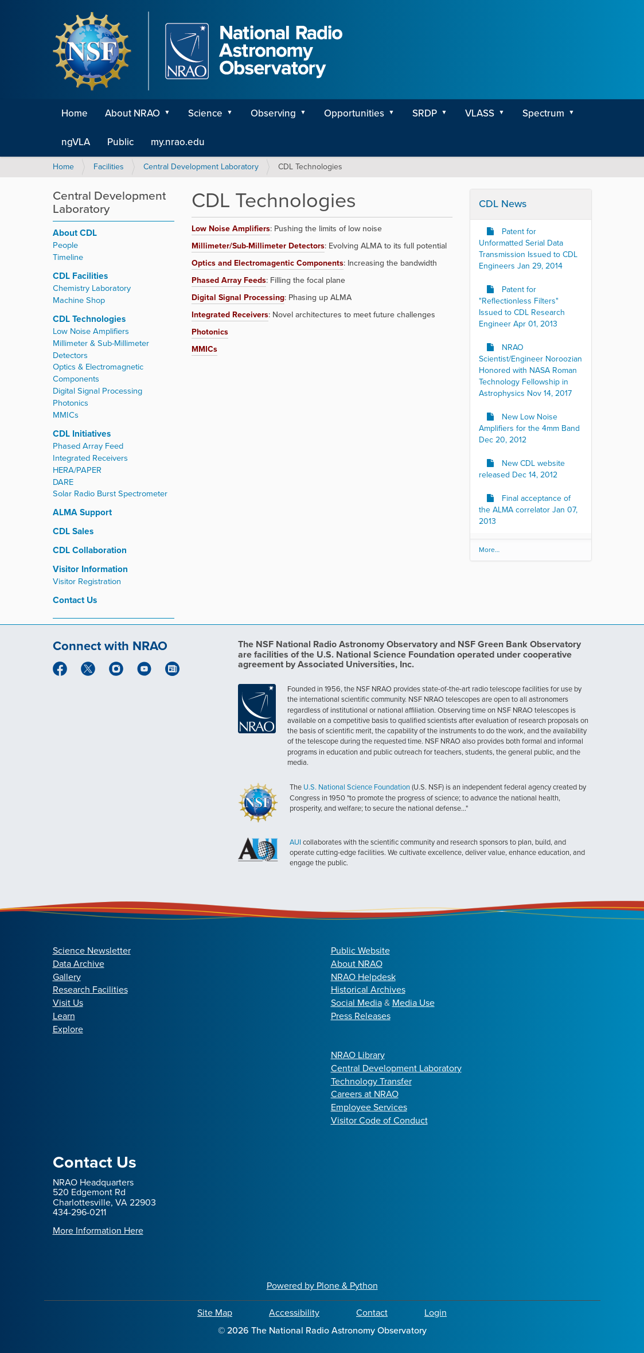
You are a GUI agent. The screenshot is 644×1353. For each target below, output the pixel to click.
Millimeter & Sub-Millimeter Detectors (101, 349)
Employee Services (369, 1107)
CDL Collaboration (90, 550)
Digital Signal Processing (97, 390)
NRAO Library (358, 1055)
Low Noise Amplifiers (91, 331)
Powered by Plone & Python (322, 1285)
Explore (68, 1029)
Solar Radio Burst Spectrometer (110, 493)
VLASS (479, 113)
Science (205, 113)
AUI (295, 842)
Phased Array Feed (88, 446)
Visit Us (68, 1002)
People (65, 245)
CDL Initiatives (82, 433)
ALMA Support (82, 512)
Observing (273, 113)
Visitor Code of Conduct (379, 1120)
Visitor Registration (87, 581)
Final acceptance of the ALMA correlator (528, 509)
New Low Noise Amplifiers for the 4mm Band (529, 428)
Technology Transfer (371, 1081)
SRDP (424, 113)
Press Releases (361, 1015)
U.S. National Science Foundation (356, 787)
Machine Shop (79, 300)
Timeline (68, 257)
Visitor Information (90, 569)
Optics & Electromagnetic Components (98, 372)
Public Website (360, 950)
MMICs (66, 415)
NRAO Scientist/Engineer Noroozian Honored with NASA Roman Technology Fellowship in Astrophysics (530, 370)
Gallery (67, 976)
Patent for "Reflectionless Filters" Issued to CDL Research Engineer (522, 306)
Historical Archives (368, 989)
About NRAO (132, 113)
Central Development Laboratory (201, 167)
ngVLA (75, 142)
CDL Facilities (80, 275)
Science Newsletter (92, 950)
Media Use (413, 1002)
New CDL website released (522, 469)
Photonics (70, 402)
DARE (63, 482)
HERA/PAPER (77, 470)
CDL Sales (73, 531)
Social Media (356, 1002)
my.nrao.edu (178, 142)
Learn (64, 1015)
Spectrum (543, 113)
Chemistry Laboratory (92, 288)
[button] (171, 113)
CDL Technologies (89, 318)
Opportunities (354, 113)
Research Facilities (90, 989)
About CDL (75, 232)
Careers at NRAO (365, 1094)
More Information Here (98, 1230)
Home (74, 113)
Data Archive (78, 963)
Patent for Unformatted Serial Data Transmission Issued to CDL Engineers (528, 249)
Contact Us (75, 599)
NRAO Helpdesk (363, 976)
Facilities (108, 167)
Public (120, 142)
